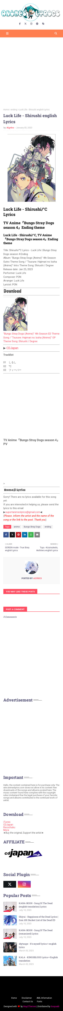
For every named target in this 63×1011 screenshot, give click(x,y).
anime (17, 527)
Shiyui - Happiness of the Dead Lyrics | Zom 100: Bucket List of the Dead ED (38, 918)
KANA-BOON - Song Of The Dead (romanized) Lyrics (36, 932)
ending (14, 109)
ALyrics (10, 127)
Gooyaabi (55, 1006)
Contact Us (28, 1001)
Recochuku (9, 827)
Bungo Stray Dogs (32, 527)
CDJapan (12, 348)
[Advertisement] (31, 71)
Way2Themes (29, 1006)
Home (6, 109)
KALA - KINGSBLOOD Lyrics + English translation (38, 959)
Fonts (39, 1001)
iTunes (6, 822)
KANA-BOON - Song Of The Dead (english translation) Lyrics (36, 905)
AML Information (44, 998)
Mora (6, 830)
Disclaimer (27, 998)
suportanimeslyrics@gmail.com (22, 512)
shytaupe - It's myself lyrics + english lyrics (37, 945)
